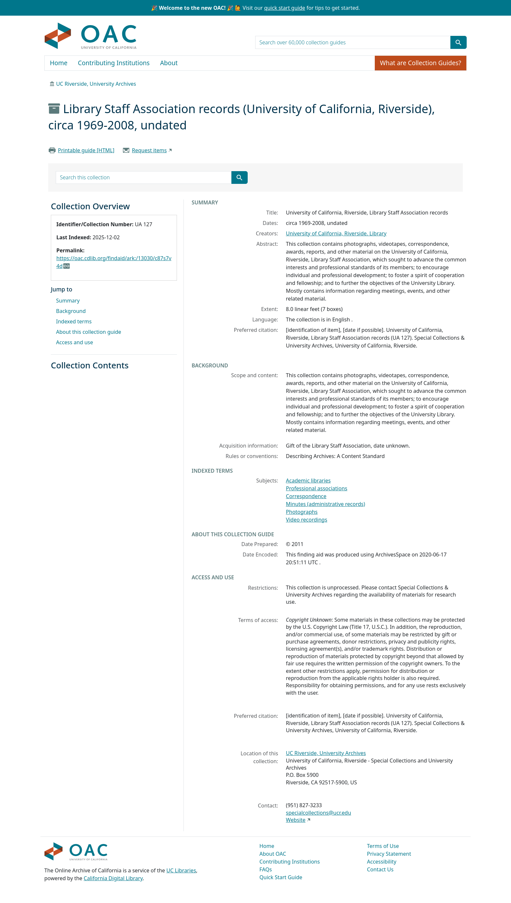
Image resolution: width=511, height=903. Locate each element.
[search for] (353, 42)
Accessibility (381, 861)
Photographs (301, 511)
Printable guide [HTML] (86, 150)
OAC (90, 36)
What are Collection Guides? (420, 63)
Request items (149, 150)
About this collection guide (88, 331)
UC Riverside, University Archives (96, 83)
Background (71, 311)
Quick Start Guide (280, 877)
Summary (68, 300)
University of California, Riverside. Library (336, 233)
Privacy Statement (389, 853)
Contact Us (380, 869)
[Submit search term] (458, 42)
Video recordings (306, 519)
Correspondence (306, 496)
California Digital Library (113, 878)
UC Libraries (181, 870)
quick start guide (284, 7)
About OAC (272, 853)
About (169, 63)
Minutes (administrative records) (325, 504)
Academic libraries (308, 480)
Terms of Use (383, 846)
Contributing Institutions (114, 63)
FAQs (265, 869)
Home (58, 63)
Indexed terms (74, 321)
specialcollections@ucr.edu (318, 812)
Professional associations (316, 488)
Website (295, 819)
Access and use (74, 342)
